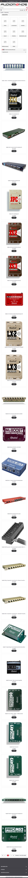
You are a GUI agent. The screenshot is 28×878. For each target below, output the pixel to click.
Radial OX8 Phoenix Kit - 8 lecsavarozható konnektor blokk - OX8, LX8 (14, 547)
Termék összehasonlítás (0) (10, 49)
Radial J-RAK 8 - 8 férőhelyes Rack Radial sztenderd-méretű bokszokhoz (14, 80)
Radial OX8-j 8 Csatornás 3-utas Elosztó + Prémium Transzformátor (14, 580)
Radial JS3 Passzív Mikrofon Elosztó (14, 280)
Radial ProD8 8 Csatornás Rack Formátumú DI (14, 813)
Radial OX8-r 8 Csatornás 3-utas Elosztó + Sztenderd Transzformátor (14, 613)
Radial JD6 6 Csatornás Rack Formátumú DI (14, 147)
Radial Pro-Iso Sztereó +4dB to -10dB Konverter (14, 713)
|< (2, 855)
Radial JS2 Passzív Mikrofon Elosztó (14, 247)
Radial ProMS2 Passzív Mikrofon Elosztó (14, 846)
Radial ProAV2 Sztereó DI (14, 780)
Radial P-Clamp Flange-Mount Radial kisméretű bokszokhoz (14, 647)
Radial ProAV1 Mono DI (14, 746)
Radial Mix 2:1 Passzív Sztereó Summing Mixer (14, 480)
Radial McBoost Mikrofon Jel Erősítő (14, 447)
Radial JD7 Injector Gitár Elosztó (14, 180)
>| (13, 855)
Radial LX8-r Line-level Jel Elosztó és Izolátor (14, 413)
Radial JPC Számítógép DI (14, 213)
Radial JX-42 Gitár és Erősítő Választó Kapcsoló (14, 313)
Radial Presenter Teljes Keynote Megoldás (14, 680)
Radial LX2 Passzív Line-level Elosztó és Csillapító (14, 347)
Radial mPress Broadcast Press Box (14, 513)
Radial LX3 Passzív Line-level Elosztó (14, 380)
